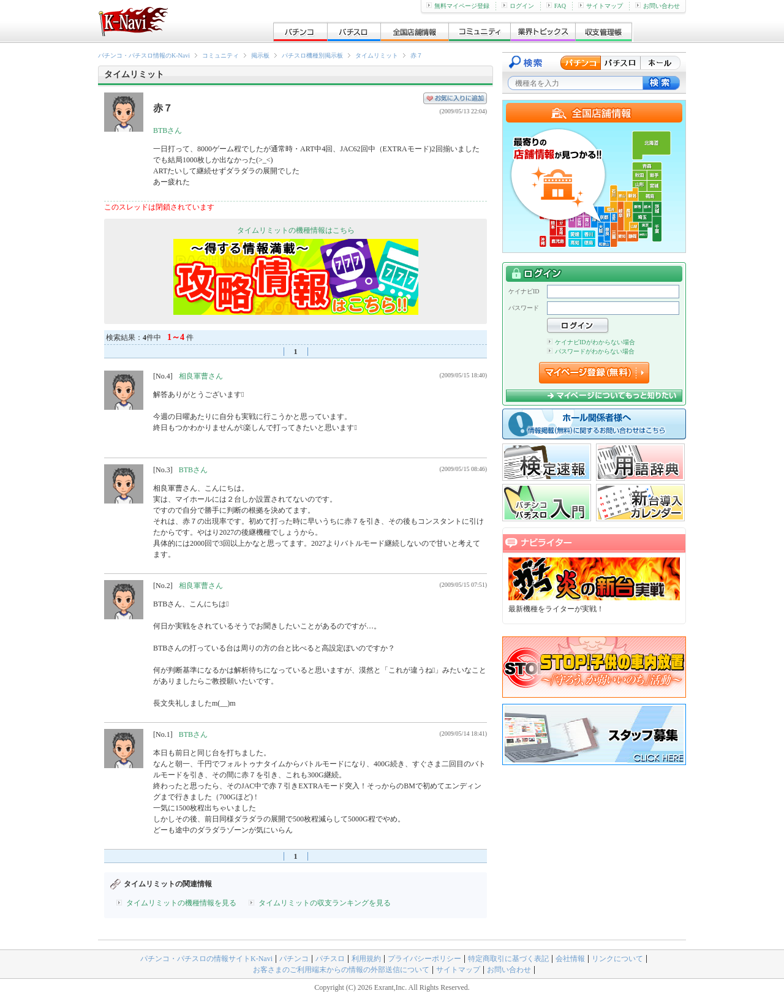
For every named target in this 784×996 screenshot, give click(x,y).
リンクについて (617, 958)
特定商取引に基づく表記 (508, 958)
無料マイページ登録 (457, 5)
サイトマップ (600, 5)
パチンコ (294, 958)
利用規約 (366, 958)
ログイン (518, 5)
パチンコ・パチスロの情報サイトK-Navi (206, 958)
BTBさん (167, 130)
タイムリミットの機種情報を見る (181, 903)
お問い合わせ (657, 5)
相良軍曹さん (201, 376)
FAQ (556, 5)
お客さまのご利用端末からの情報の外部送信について (341, 969)
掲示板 (260, 55)
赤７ (416, 55)
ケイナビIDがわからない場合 (591, 342)
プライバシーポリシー (424, 958)
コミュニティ (220, 55)
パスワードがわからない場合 (591, 351)
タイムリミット (376, 55)
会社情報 (570, 958)
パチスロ (330, 958)
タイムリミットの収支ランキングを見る (324, 903)
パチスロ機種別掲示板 (312, 55)
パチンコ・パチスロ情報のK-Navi (144, 55)
